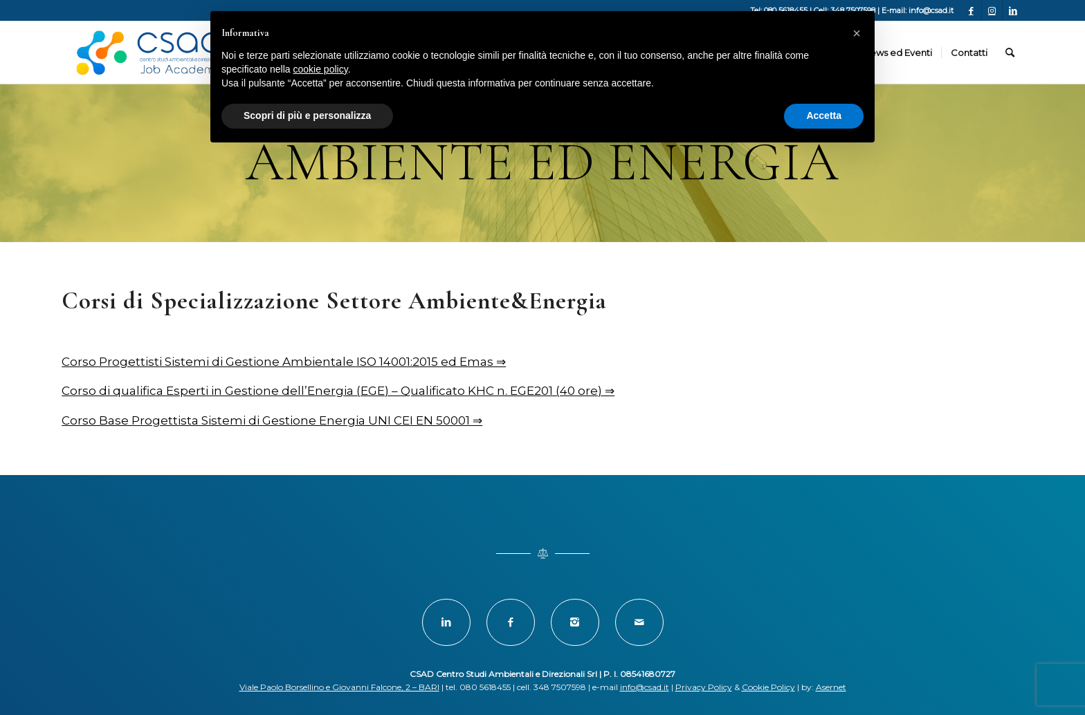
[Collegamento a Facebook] (971, 10)
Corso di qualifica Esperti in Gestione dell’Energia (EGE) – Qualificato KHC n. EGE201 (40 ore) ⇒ (338, 391)
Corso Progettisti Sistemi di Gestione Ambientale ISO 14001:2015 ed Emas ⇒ (284, 362)
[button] (857, 33)
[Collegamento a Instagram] (992, 10)
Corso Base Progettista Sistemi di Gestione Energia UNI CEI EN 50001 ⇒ (272, 420)
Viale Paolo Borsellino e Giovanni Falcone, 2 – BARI (339, 687)
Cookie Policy (768, 687)
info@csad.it (644, 687)
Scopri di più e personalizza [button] (307, 115)
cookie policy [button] (320, 69)
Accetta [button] (823, 115)
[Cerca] (1009, 52)
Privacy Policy (703, 687)
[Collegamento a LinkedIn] (1013, 10)
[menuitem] (897, 52)
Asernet (831, 687)
